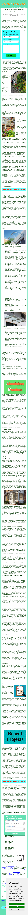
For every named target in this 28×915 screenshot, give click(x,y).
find (6, 787)
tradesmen (4, 861)
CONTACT (20, 7)
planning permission (16, 100)
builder (3, 61)
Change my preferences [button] (16, 909)
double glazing (16, 872)
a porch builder (7, 862)
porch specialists (16, 203)
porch (3, 145)
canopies (4, 217)
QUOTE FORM (10, 719)
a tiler (18, 875)
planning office (9, 112)
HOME (12, 7)
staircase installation (7, 868)
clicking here (5, 808)
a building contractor (13, 873)
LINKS (14, 7)
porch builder (19, 113)
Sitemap (3, 900)
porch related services (12, 715)
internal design (12, 95)
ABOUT (17, 7)
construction (23, 579)
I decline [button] (17, 906)
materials (8, 80)
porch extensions (21, 207)
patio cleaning (10, 866)
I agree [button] (16, 903)
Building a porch (11, 22)
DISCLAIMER (24, 7)
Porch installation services (19, 799)
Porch (3, 192)
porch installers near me (11, 758)
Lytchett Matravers (21, 192)
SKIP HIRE (10, 874)
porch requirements (16, 717)
